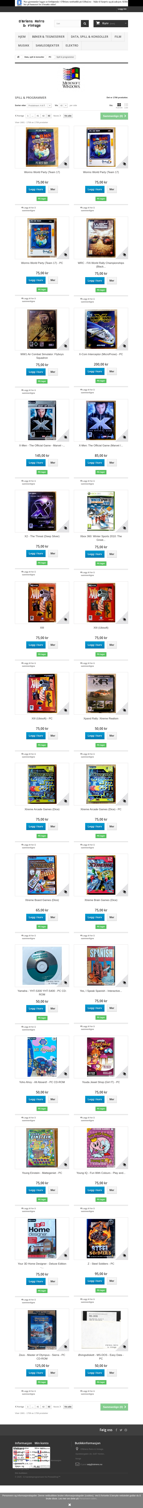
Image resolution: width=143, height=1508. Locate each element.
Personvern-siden (87, 1498)
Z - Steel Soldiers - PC (101, 1263)
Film (118, 36)
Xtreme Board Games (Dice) (42, 900)
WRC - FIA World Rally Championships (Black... (101, 265)
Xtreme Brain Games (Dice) (101, 900)
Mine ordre (40, 1448)
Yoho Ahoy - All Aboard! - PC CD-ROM (42, 1082)
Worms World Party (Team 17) (42, 172)
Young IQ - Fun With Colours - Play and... (100, 1172)
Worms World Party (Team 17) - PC (42, 263)
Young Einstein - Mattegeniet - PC (42, 1172)
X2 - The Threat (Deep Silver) (42, 536)
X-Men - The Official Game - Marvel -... (42, 445)
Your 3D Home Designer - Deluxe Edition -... (42, 1265)
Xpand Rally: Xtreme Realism (100, 718)
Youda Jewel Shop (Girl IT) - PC (101, 1082)
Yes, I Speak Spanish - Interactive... (101, 990)
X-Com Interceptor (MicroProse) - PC (101, 354)
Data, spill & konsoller (89, 36)
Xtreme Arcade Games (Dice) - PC (100, 809)
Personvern (20, 1459)
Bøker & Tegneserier (48, 36)
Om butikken (21, 1473)
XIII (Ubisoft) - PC (42, 718)
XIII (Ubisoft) (101, 627)
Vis (56, 105)
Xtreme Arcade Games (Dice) (42, 809)
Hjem (22, 36)
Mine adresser (41, 1456)
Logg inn (122, 9)
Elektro (72, 45)
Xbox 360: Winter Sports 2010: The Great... (101, 538)
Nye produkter (22, 1448)
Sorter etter (20, 105)
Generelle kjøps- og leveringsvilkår (22, 1466)
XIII (42, 627)
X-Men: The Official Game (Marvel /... (101, 445)
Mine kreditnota (42, 1452)
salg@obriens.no (94, 1464)
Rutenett (119, 106)
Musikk (23, 45)
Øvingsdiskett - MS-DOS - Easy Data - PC (101, 1357)
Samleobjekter (47, 45)
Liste (126, 106)
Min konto (42, 1443)
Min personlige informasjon (48, 1460)
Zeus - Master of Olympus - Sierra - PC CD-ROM (42, 1357)
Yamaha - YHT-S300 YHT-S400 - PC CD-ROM (42, 992)
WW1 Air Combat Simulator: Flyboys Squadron (42, 356)
